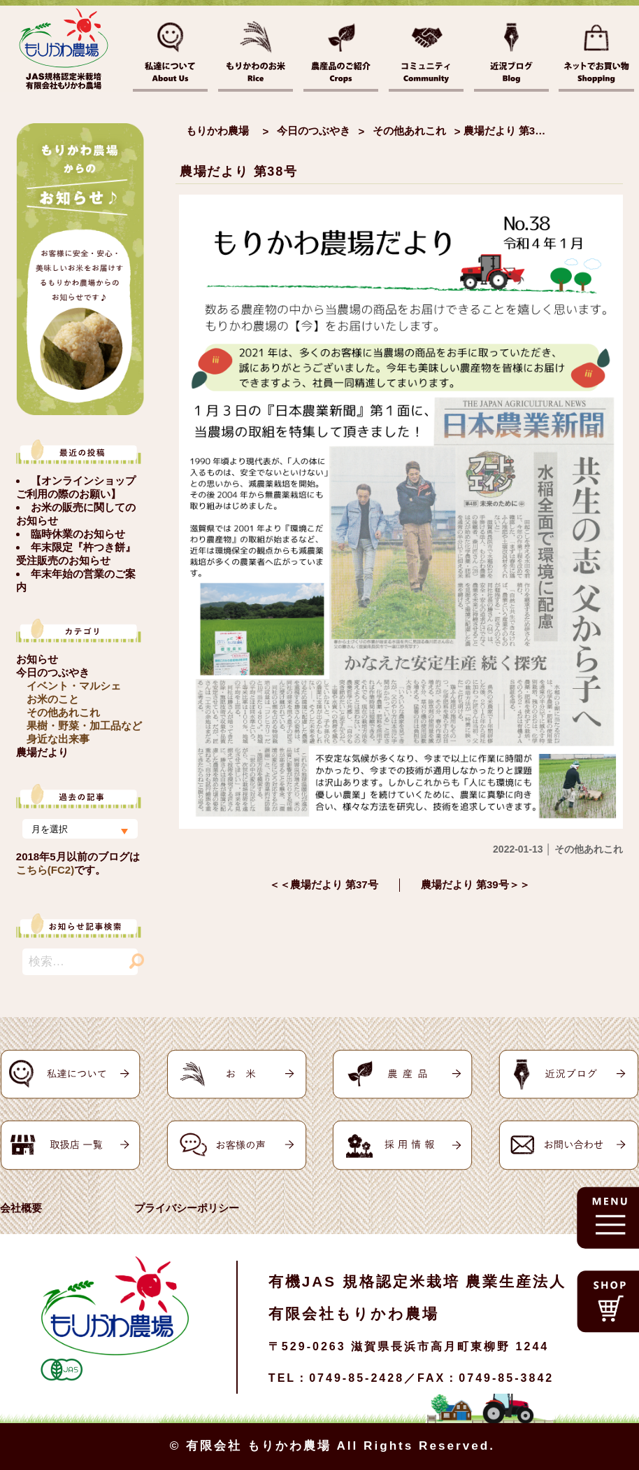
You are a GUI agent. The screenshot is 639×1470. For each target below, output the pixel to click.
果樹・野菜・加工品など (84, 726)
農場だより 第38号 (239, 171)
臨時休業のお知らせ (78, 534)
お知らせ (37, 659)
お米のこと (53, 699)
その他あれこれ (63, 712)
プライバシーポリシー (186, 1208)
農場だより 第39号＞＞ (475, 884)
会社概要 (21, 1208)
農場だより (42, 752)
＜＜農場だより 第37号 (323, 884)
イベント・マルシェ (74, 686)
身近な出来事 (58, 739)
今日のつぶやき (52, 672)
